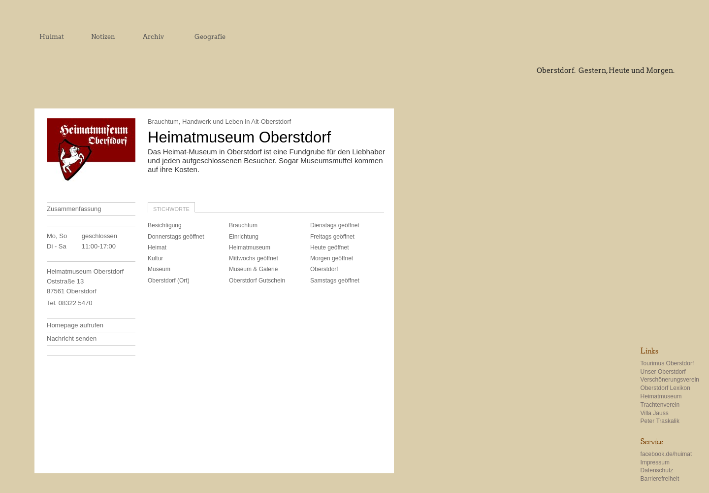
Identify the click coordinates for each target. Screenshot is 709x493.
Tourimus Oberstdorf (667, 363)
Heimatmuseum (661, 396)
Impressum (655, 462)
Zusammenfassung (74, 208)
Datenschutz (657, 470)
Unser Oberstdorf (663, 371)
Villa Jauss (655, 413)
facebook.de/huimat (666, 454)
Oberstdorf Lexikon (665, 388)
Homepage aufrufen (75, 325)
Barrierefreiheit (660, 478)
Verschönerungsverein (670, 379)
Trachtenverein (660, 404)
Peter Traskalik (660, 421)
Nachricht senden (72, 338)
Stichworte (171, 209)
